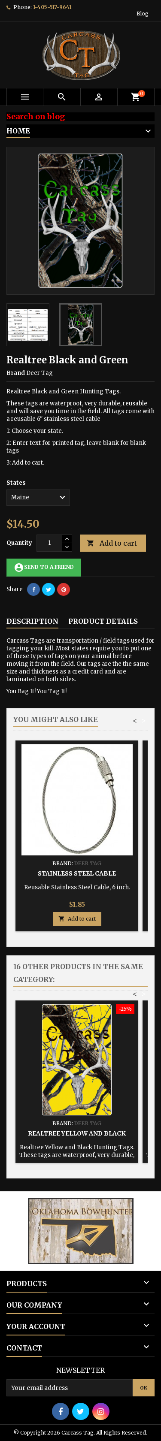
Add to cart (112, 543)
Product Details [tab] (103, 621)
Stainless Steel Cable (77, 873)
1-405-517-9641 (52, 7)
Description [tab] (32, 621)
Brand (15, 373)
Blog (143, 13)
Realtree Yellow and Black (77, 1133)
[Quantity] (49, 543)
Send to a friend (44, 567)
